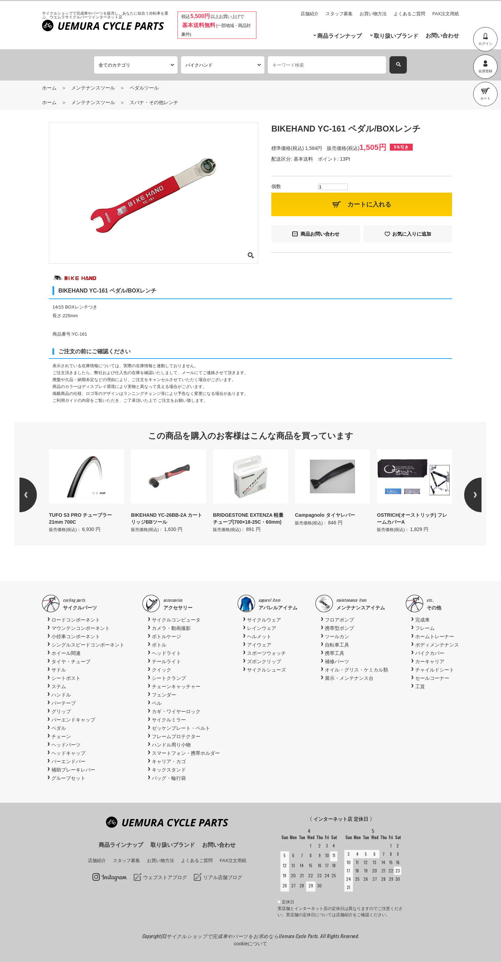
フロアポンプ (339, 619)
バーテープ (63, 703)
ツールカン (337, 636)
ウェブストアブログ (165, 877)
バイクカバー (429, 653)
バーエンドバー (68, 761)
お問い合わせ (442, 36)
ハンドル (61, 694)
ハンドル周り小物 (171, 744)
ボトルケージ (166, 636)
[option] (87, 491)
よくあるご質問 (409, 13)
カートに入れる (369, 204)
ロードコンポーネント (75, 619)
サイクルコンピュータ (176, 619)
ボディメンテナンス (437, 644)
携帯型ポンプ (339, 628)
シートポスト (66, 678)
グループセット (68, 778)
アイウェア (259, 644)
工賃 (420, 686)
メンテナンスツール (93, 88)
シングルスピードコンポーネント (87, 644)
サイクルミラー (169, 719)
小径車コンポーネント (75, 636)
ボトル (159, 644)
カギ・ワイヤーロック (176, 711)
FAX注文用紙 (445, 13)
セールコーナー (432, 678)
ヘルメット (259, 636)
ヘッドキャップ (68, 753)
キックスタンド (169, 769)
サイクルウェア (264, 619)
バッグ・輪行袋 (169, 778)
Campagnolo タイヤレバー (325, 515)
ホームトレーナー (434, 636)
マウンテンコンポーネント (80, 628)
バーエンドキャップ (73, 719)
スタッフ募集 (339, 13)
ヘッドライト (166, 653)
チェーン (61, 736)
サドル (58, 669)
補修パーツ (337, 661)
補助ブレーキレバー (73, 769)
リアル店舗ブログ (222, 877)
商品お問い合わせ (320, 234)
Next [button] (464, 495)
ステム (58, 686)
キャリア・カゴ (169, 761)
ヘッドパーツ (66, 744)
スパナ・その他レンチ (154, 102)
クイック (161, 669)
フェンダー (164, 694)
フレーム (425, 628)
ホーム (49, 88)
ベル (157, 703)
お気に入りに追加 (411, 234)
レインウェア (261, 628)
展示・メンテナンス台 (349, 678)
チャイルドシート (434, 669)
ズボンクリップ (264, 661)
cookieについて (250, 943)
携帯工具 (334, 653)
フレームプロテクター (176, 736)
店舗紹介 (310, 13)
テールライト (166, 661)
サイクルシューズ (266, 669)
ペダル (58, 728)
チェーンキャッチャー (176, 686)
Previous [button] (36, 495)
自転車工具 (337, 644)
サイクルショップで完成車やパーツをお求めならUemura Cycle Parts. (243, 935)
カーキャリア (429, 661)
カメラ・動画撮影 (171, 628)
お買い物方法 (373, 13)
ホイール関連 (66, 653)
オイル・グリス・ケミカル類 (356, 669)
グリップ (61, 711)
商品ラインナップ (339, 36)
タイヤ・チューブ (70, 661)
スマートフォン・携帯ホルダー (186, 753)
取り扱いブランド (396, 36)
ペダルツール (144, 88)
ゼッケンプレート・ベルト (181, 728)
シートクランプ (169, 678)
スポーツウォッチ (266, 653)
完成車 (422, 619)
